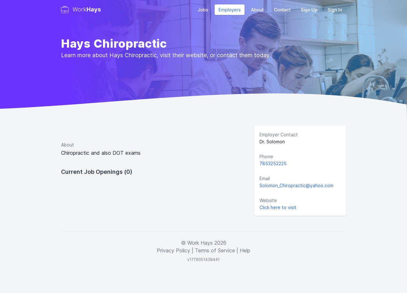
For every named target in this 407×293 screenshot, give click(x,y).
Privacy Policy (173, 250)
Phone (266, 156)
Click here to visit (277, 207)
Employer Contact (278, 134)
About (257, 9)
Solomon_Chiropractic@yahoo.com (296, 185)
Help (245, 250)
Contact (282, 9)
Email (264, 178)
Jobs (203, 9)
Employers (229, 9)
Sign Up (309, 9)
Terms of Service (215, 250)
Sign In (335, 9)
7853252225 (272, 163)
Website (268, 200)
